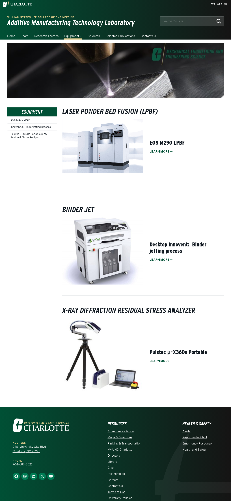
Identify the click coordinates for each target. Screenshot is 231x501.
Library (112, 461)
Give (111, 467)
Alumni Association (121, 431)
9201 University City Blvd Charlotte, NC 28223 (29, 449)
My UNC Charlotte (120, 449)
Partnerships (116, 474)
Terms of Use (116, 492)
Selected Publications (120, 36)
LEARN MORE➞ (161, 361)
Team (25, 36)
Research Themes (46, 36)
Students (94, 36)
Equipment (71, 36)
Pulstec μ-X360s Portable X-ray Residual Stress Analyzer (28, 136)
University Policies (120, 498)
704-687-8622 (23, 464)
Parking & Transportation (124, 443)
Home (11, 36)
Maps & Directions (120, 437)
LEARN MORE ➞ (161, 151)
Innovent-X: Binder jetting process (30, 127)
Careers (113, 480)
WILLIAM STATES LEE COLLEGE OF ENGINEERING (41, 17)
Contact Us (148, 36)
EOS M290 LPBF (20, 119)
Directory (114, 455)
